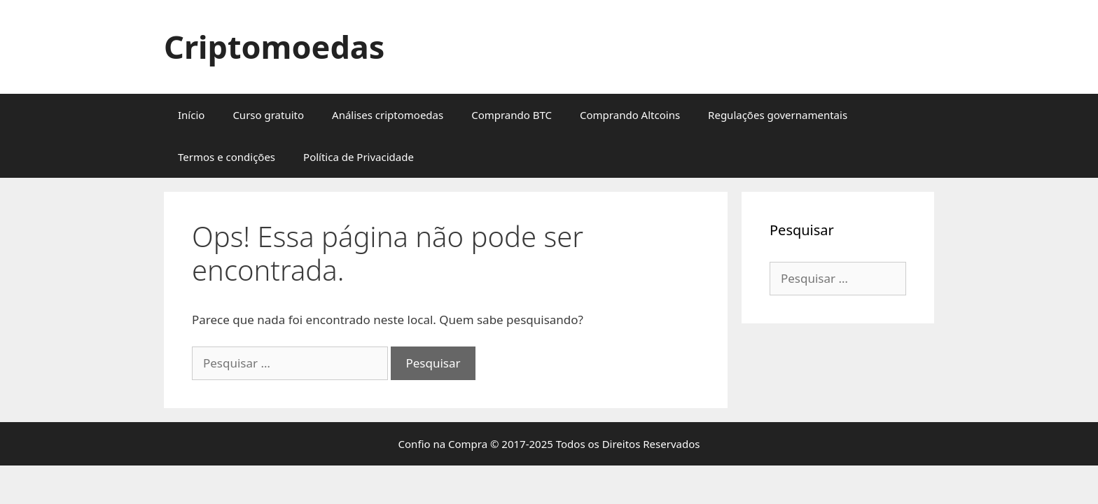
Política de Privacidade (358, 157)
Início (191, 115)
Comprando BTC (511, 115)
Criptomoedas (274, 46)
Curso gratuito (268, 115)
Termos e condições (226, 157)
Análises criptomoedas (387, 115)
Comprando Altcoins (630, 115)
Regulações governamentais (777, 115)
